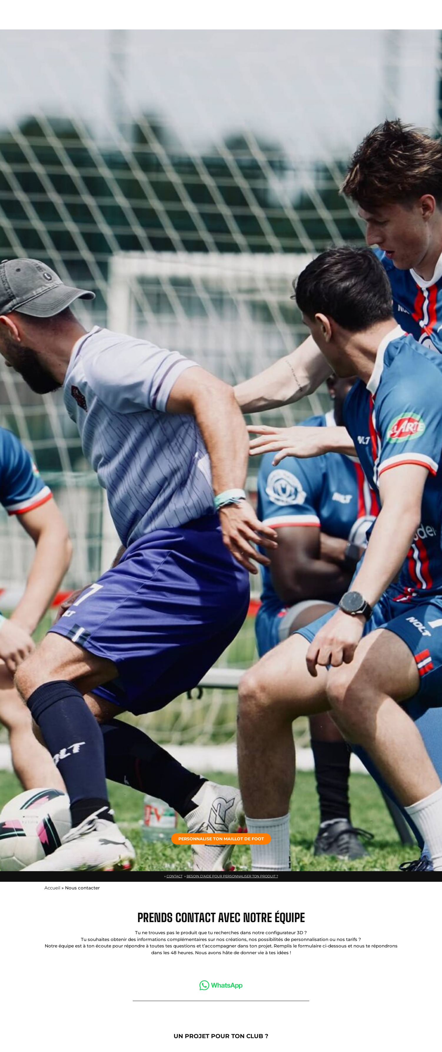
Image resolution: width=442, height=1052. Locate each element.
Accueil (52, 888)
